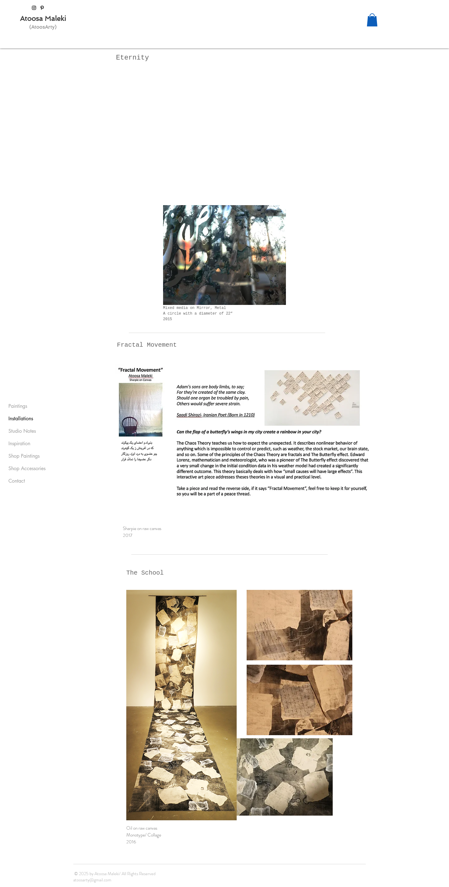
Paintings (17, 406)
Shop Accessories (27, 468)
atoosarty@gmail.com (92, 880)
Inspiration (19, 443)
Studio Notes (22, 431)
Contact (16, 481)
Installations (20, 418)
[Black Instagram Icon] (34, 8)
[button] (372, 20)
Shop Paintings (24, 456)
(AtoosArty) (42, 27)
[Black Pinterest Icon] (42, 8)
